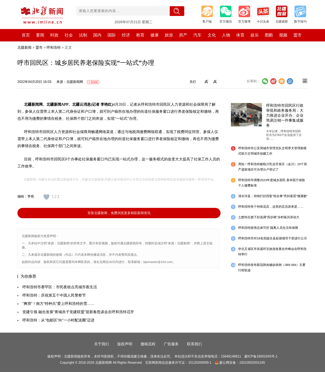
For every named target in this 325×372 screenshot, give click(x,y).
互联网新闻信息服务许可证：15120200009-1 (178, 362)
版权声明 (124, 344)
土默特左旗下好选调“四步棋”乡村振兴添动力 (268, 217)
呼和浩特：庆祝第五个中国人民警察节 (54, 295)
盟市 (297, 35)
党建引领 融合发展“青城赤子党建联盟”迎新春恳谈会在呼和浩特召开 (78, 312)
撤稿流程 (148, 344)
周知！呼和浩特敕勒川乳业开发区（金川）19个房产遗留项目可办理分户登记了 (272, 166)
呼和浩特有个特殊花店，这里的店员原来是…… (270, 206)
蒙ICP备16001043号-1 (261, 356)
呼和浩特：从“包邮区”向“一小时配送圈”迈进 (58, 320)
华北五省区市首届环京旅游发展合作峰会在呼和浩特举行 (272, 251)
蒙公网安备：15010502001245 (242, 362)
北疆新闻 (24, 48)
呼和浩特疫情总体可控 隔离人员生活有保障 (268, 227)
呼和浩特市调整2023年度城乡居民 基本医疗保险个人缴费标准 (271, 182)
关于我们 (101, 344)
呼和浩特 (54, 48)
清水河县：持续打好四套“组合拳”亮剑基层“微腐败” (273, 196)
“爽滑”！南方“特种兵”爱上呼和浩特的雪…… (58, 304)
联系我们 (194, 344)
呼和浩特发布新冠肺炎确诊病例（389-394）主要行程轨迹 (272, 267)
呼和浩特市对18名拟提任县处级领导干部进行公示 (272, 238)
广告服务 (171, 344)
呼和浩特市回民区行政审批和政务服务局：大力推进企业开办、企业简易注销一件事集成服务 (284, 115)
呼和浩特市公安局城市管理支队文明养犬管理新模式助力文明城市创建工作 (272, 150)
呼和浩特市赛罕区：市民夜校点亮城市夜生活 (59, 287)
